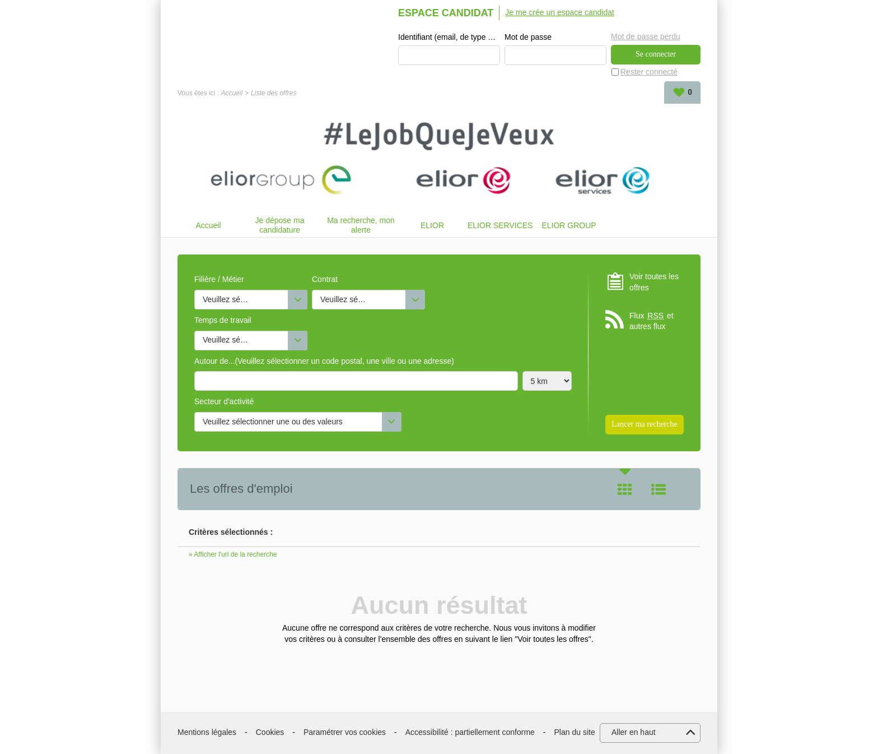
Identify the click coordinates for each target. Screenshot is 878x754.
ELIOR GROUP (568, 225)
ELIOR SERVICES (500, 225)
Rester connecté (649, 71)
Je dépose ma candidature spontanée (280, 225)
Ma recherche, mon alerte (361, 225)
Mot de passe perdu (645, 36)
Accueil (231, 93)
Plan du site (574, 732)
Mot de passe (528, 37)
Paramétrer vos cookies (344, 732)
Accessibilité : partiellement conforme (470, 732)
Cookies (270, 732)
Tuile (625, 489)
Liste (658, 489)
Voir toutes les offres (654, 282)
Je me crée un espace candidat (559, 12)
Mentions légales (207, 732)
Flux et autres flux (651, 321)
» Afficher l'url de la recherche (233, 554)
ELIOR (432, 225)
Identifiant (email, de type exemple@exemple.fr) (449, 37)
